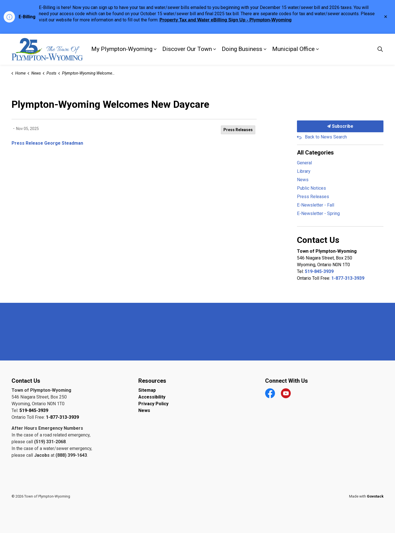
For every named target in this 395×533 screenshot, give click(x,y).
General (304, 162)
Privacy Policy (153, 403)
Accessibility (151, 397)
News (303, 179)
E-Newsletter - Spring (318, 213)
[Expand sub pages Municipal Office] (317, 49)
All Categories (315, 152)
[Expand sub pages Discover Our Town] (215, 49)
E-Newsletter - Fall (315, 205)
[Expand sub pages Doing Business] (265, 49)
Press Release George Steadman (47, 143)
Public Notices (311, 188)
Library (303, 171)
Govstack (375, 496)
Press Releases (238, 129)
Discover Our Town (187, 49)
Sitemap (147, 390)
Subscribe (340, 126)
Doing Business (242, 49)
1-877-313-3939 (347, 278)
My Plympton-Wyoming (121, 49)
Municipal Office (293, 49)
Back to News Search (326, 137)
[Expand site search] (380, 49)
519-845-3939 (319, 271)
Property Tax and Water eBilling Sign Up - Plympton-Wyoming (225, 19)
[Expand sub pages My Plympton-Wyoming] (155, 49)
